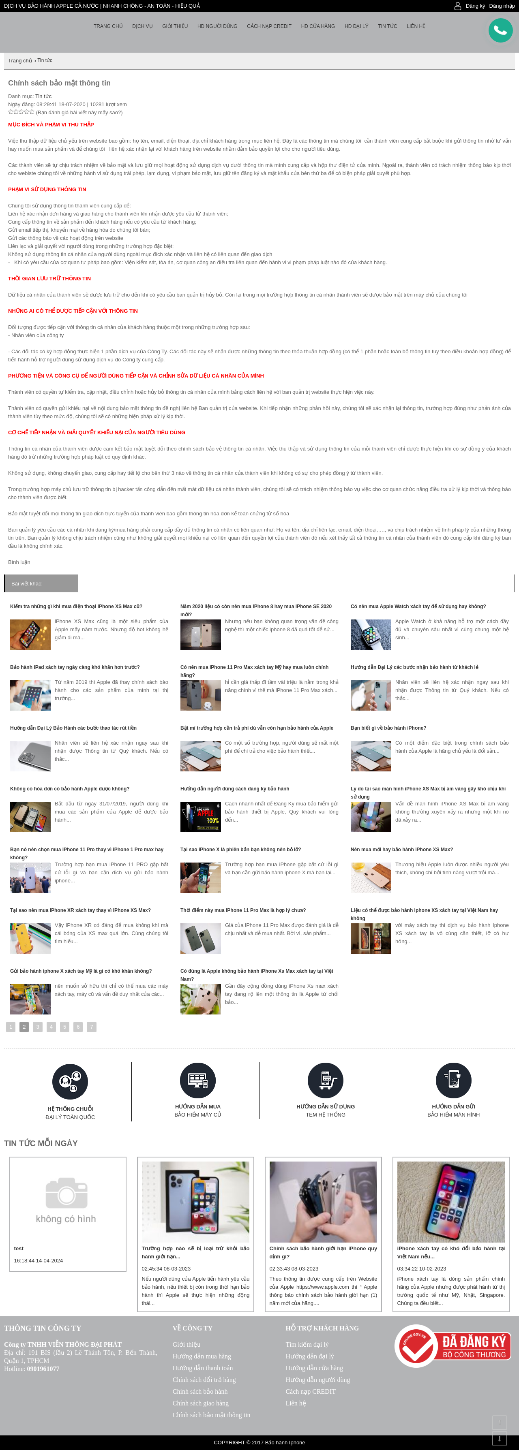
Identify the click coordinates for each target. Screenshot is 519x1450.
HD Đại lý (357, 26)
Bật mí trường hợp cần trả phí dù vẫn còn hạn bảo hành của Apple (256, 728)
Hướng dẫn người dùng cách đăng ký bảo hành (235, 789)
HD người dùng (217, 26)
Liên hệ (416, 26)
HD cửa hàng (318, 26)
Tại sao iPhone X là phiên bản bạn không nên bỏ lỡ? (240, 849)
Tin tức (387, 26)
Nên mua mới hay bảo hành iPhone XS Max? (402, 849)
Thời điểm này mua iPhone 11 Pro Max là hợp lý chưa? (243, 910)
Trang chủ (108, 26)
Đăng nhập (502, 6)
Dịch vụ (142, 26)
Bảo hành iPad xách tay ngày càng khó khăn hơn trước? (75, 667)
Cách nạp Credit (269, 26)
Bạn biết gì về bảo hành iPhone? (389, 728)
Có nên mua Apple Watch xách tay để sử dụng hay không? (418, 606)
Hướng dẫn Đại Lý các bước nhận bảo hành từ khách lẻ (414, 667)
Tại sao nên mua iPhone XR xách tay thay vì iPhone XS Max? (80, 910)
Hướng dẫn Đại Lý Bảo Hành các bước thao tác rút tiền (73, 728)
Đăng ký (475, 6)
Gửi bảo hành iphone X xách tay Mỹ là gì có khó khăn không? (81, 971)
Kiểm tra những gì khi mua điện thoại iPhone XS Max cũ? (76, 606)
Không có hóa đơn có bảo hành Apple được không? (70, 789)
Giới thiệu (175, 26)
